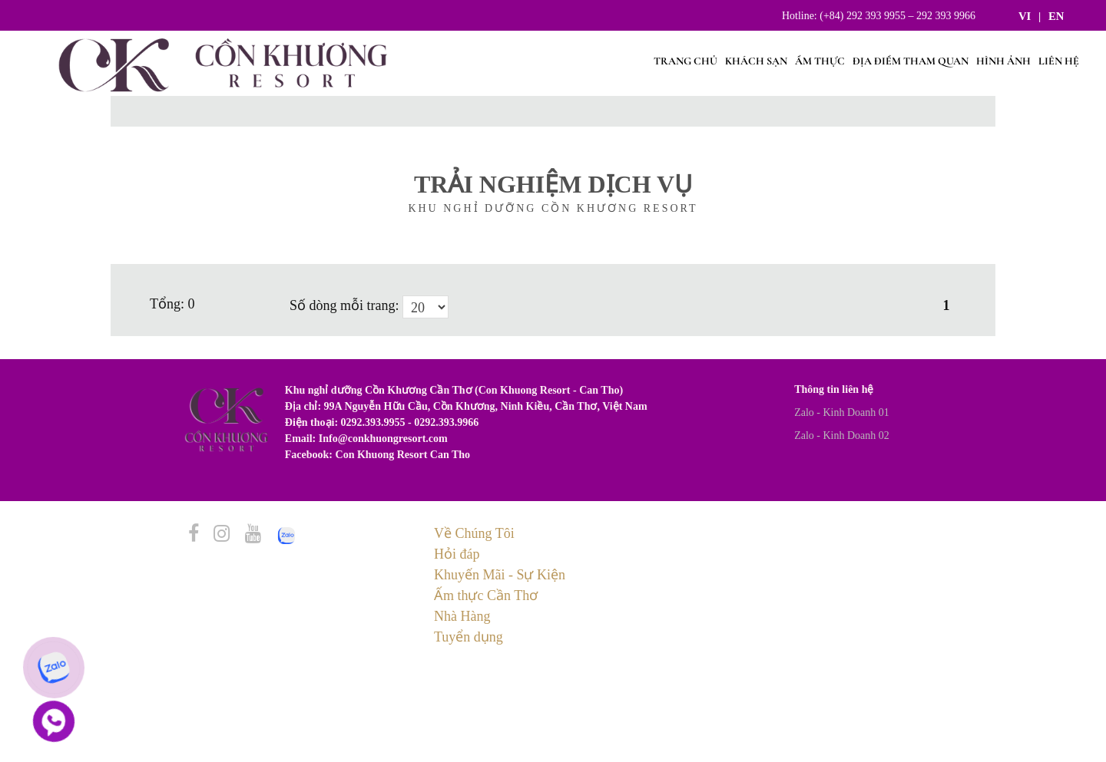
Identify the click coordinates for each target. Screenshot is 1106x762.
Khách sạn (756, 61)
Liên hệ (1058, 61)
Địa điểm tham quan (911, 61)
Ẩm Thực (820, 61)
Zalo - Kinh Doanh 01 (841, 412)
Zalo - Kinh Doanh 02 (841, 435)
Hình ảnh (1003, 61)
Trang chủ (685, 61)
